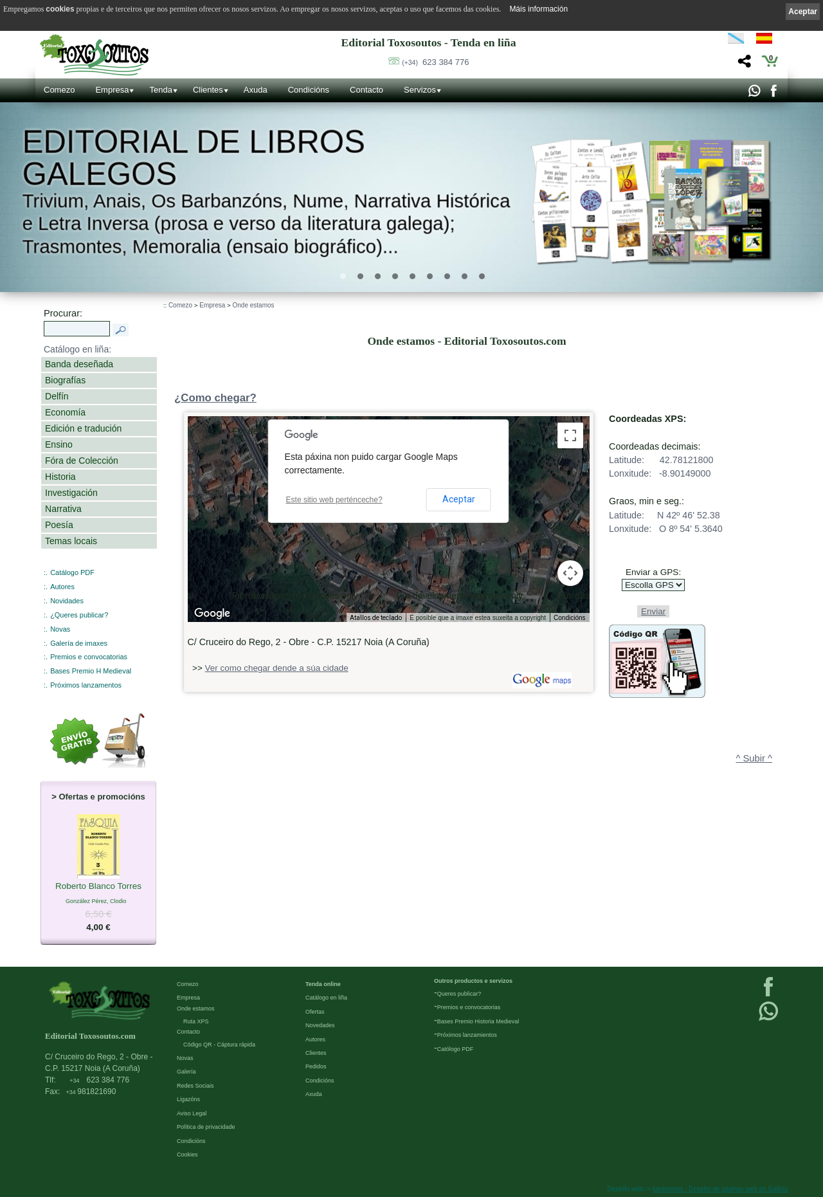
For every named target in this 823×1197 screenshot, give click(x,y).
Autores (62, 586)
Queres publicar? (459, 994)
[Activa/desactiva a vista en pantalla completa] (570, 435)
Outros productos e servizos (473, 981)
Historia (60, 476)
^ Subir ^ (754, 758)
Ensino (59, 444)
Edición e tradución (83, 428)
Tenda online (323, 984)
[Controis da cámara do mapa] (570, 573)
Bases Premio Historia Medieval (478, 1021)
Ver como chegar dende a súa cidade (276, 668)
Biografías (65, 380)
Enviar (653, 611)
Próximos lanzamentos (86, 685)
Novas (60, 629)
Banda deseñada (79, 364)
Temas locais (71, 541)
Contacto (366, 90)
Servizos (420, 90)
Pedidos (316, 1066)
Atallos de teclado (376, 617)
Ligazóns (188, 1099)
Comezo (59, 90)
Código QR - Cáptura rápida (219, 1044)
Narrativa (63, 509)
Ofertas (315, 1012)
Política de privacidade (206, 1127)
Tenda (160, 90)
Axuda (255, 90)
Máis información (538, 9)
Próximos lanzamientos (467, 1035)
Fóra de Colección (81, 460)
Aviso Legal (191, 1113)
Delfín (57, 396)
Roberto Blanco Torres (98, 886)
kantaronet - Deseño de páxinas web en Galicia (720, 1188)
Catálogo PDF (72, 572)
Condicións (308, 90)
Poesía (59, 525)
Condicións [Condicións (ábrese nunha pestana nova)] (569, 617)
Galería (186, 1071)
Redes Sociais (195, 1086)
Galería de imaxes (78, 643)
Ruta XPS (196, 1021)
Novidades (67, 601)
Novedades (320, 1025)
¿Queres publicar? (79, 615)
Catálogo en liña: (77, 349)
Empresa (112, 90)
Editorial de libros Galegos (193, 157)
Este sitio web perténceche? (334, 499)
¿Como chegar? (215, 398)
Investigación (71, 493)
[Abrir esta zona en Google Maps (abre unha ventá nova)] (212, 613)
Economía (65, 412)
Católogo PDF (455, 1049)
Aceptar (458, 499)
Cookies (187, 1154)
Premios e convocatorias (88, 657)
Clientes (208, 90)
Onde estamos (254, 305)
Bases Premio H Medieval (90, 671)
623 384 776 (435, 62)
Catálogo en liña (326, 997)
